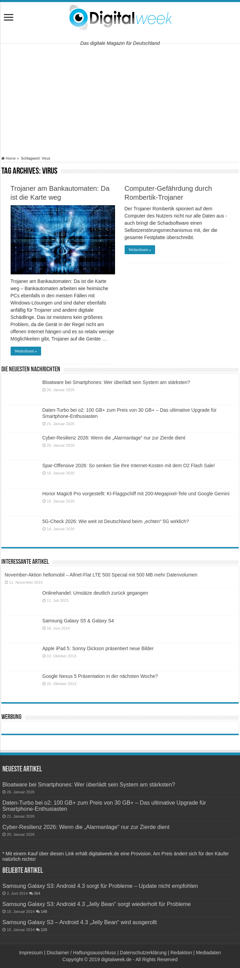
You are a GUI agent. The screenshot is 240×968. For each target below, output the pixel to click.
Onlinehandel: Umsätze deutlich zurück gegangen (95, 593)
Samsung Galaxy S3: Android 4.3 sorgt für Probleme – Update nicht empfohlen (100, 886)
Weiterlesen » (26, 351)
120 (44, 930)
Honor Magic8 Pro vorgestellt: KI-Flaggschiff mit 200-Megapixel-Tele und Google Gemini (136, 493)
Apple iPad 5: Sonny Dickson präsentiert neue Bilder (98, 648)
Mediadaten (208, 952)
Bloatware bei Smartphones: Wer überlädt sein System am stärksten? (116, 382)
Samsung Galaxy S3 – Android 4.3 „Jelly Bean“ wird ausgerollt (79, 922)
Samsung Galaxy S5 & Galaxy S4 (78, 620)
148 (44, 911)
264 (37, 893)
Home (8, 158)
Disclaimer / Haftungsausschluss (81, 952)
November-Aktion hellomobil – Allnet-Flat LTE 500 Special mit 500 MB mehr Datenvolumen (101, 575)
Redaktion (181, 952)
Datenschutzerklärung (143, 952)
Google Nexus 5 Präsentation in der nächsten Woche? (100, 676)
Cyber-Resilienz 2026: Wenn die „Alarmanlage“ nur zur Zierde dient (114, 437)
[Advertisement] (120, 100)
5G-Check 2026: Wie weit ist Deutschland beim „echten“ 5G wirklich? (115, 521)
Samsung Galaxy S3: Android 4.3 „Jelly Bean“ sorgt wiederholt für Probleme (96, 904)
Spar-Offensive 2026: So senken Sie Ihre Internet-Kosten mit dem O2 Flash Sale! (128, 465)
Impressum (31, 952)
